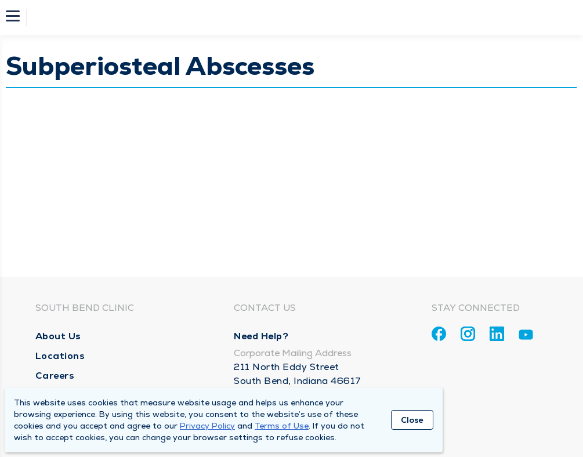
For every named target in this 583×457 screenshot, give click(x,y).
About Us (58, 336)
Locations (60, 356)
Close (412, 420)
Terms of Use (282, 425)
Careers (55, 375)
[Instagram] (468, 334)
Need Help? (261, 336)
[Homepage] (299, 17)
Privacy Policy (207, 425)
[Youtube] (526, 336)
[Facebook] (439, 334)
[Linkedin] (497, 334)
